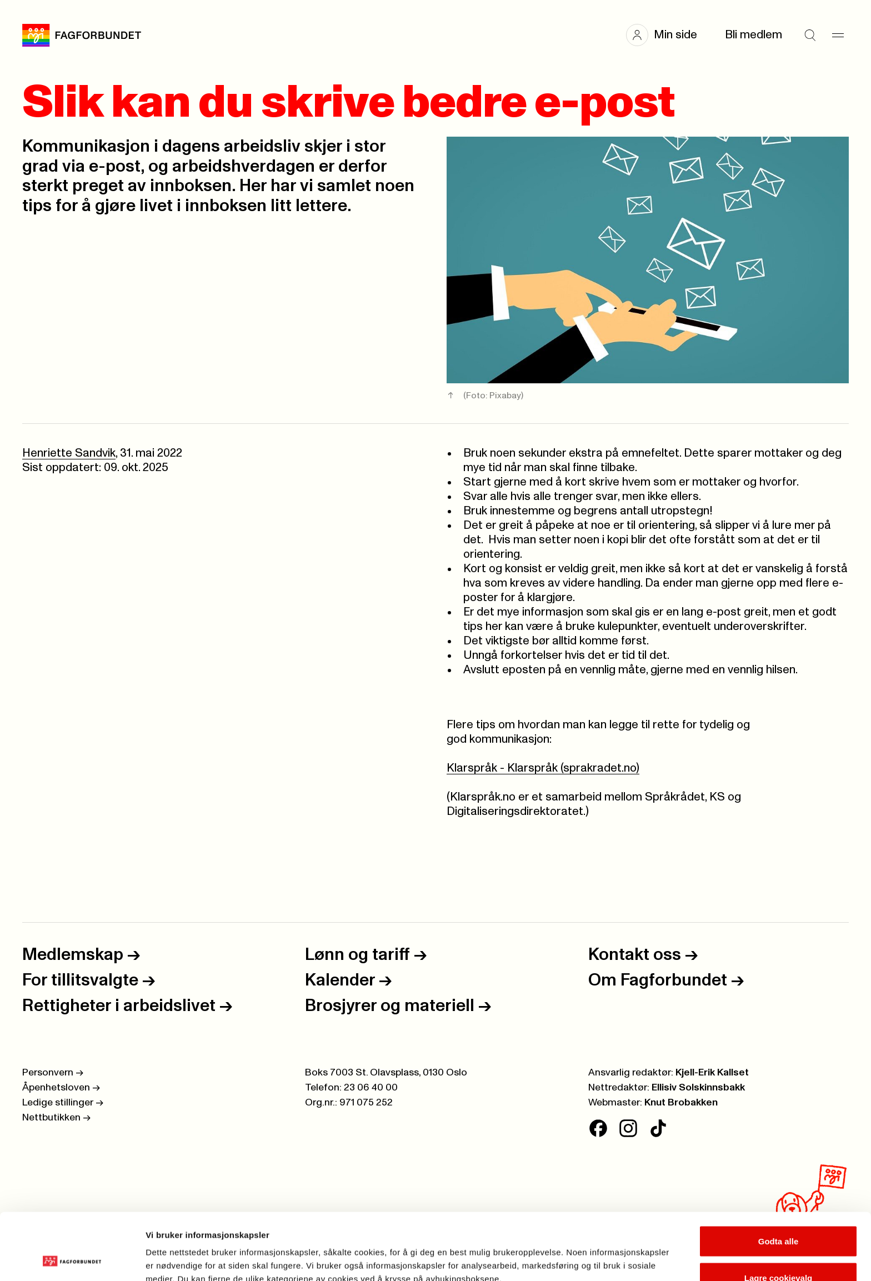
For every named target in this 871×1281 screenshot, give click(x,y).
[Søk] (810, 35)
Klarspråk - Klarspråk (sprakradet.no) (543, 768)
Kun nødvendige (778, 1251)
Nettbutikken (56, 1118)
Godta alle (778, 1178)
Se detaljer (597, 1252)
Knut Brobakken (681, 1103)
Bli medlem (753, 35)
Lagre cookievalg (778, 1215)
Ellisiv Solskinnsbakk (698, 1088)
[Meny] (838, 35)
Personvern (52, 1073)
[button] (667, 35)
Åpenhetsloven (61, 1088)
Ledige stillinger (62, 1103)
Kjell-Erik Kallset (712, 1073)
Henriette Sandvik (69, 453)
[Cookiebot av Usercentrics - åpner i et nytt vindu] (72, 1259)
